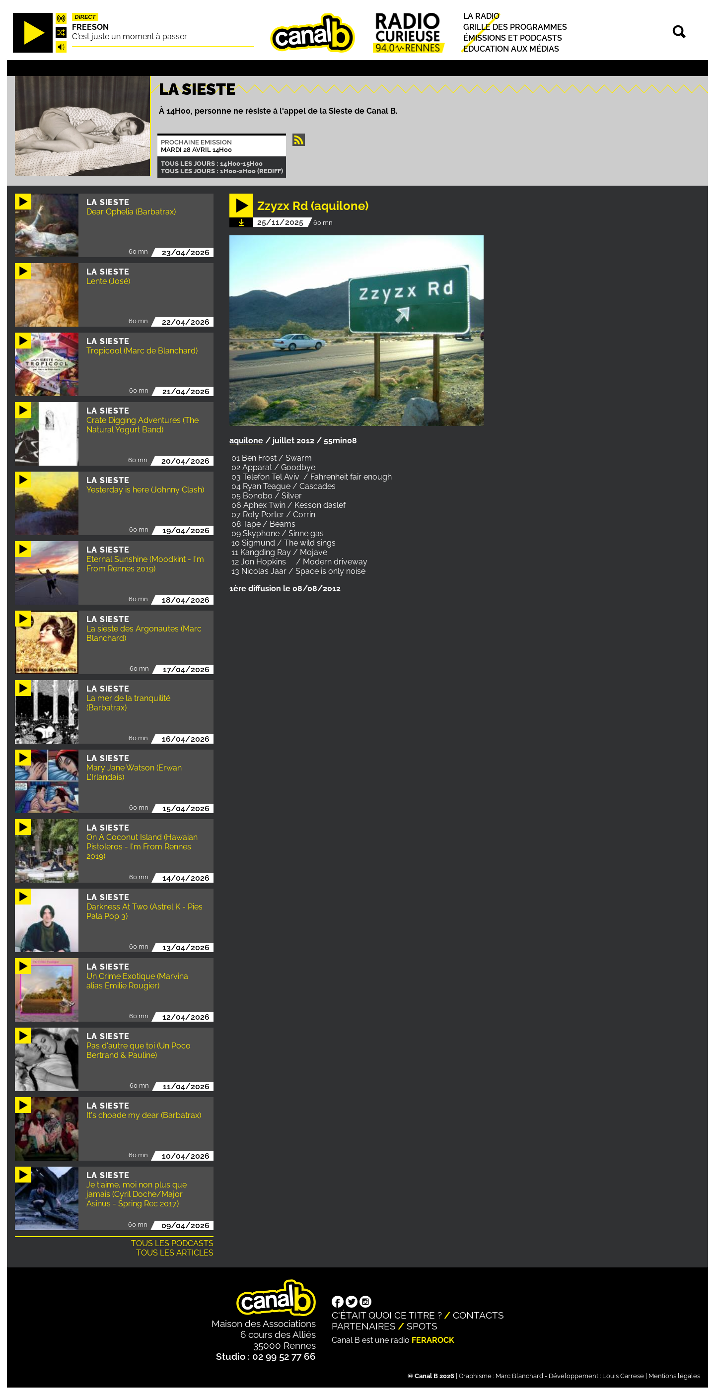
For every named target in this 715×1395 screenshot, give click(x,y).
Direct (85, 17)
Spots (422, 1326)
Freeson (90, 27)
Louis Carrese (623, 1376)
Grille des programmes (515, 27)
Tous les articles (175, 1252)
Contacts (478, 1315)
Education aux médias (511, 49)
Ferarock (433, 1340)
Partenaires (364, 1326)
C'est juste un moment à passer (129, 36)
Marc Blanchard (519, 1376)
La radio (481, 16)
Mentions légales (674, 1376)
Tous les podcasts (172, 1243)
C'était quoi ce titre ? (387, 1315)
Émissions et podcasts (512, 38)
